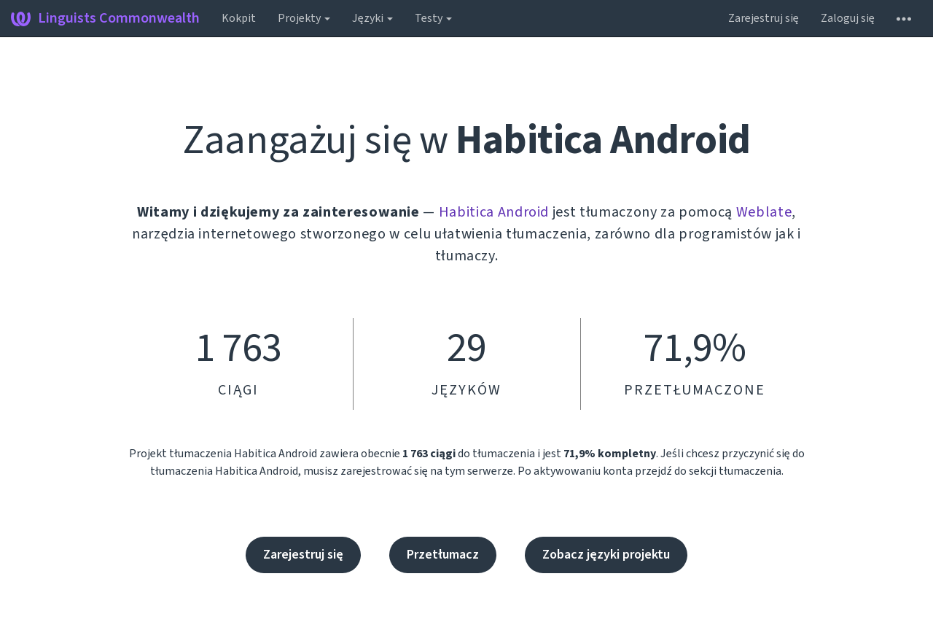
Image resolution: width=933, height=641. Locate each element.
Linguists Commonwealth (105, 18)
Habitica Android (494, 212)
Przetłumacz (443, 554)
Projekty (304, 18)
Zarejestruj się (763, 18)
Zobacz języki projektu (606, 554)
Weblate (764, 212)
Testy (433, 18)
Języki (372, 18)
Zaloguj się (848, 18)
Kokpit (239, 18)
